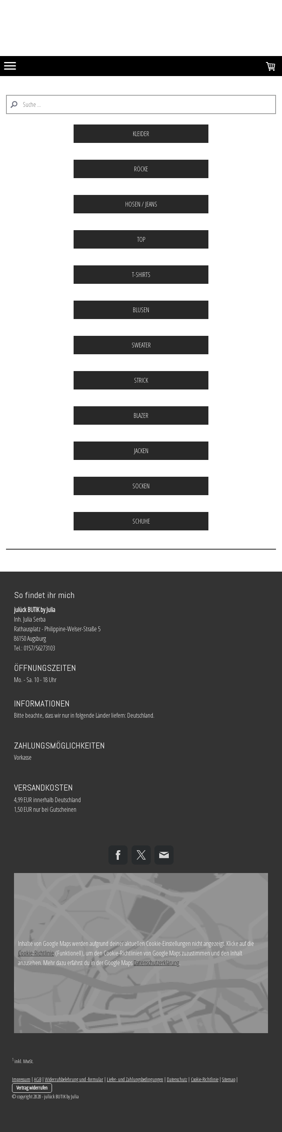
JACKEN (141, 450)
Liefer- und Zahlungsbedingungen (135, 1079)
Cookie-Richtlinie (36, 953)
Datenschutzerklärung (156, 962)
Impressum (21, 1079)
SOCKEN (141, 486)
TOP (141, 239)
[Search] (141, 104)
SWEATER (141, 345)
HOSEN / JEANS (141, 204)
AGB (37, 1079)
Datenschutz (177, 1079)
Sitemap (228, 1079)
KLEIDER (141, 133)
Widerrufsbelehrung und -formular (74, 1079)
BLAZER (141, 415)
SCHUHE (141, 521)
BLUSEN (141, 309)
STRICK (141, 380)
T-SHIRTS (141, 274)
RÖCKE (141, 169)
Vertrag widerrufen (32, 1087)
